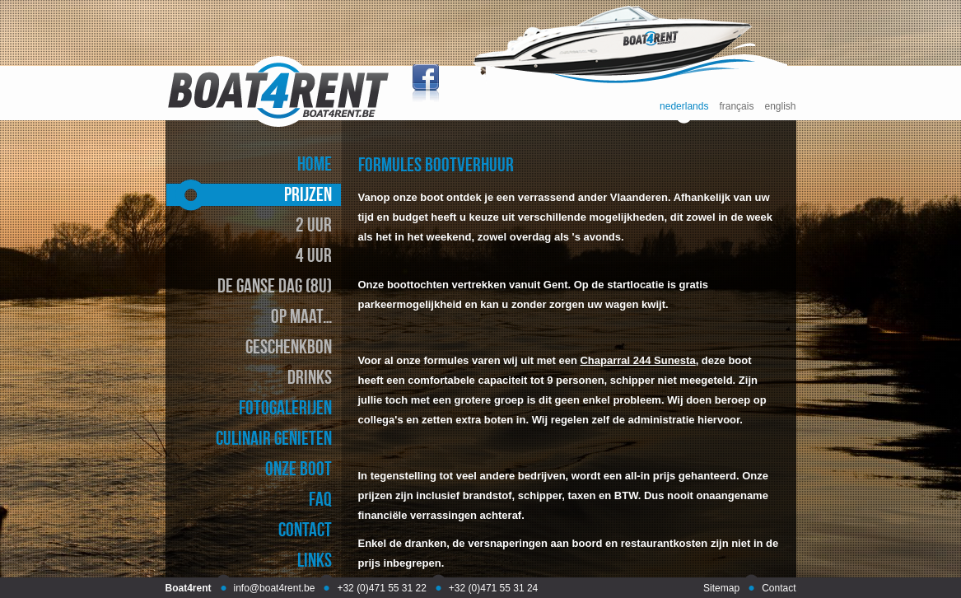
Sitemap (721, 588)
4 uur (314, 255)
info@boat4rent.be (274, 588)
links (314, 559)
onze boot (298, 468)
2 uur (314, 224)
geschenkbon (288, 346)
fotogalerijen (285, 407)
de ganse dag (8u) (274, 285)
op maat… (301, 316)
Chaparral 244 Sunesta (637, 360)
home (314, 163)
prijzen (308, 194)
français (736, 106)
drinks (309, 377)
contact (305, 529)
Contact (778, 588)
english (779, 106)
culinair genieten (274, 437)
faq (320, 498)
